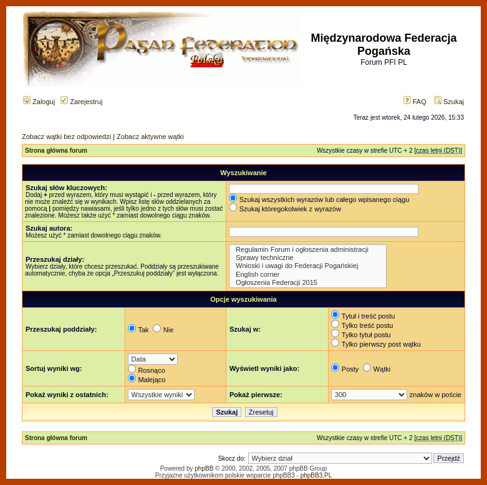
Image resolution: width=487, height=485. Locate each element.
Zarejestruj (81, 101)
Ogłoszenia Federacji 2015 (307, 283)
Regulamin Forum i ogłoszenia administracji (307, 250)
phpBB (204, 468)
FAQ (415, 101)
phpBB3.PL (316, 475)
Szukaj (449, 101)
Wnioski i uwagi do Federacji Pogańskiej (307, 266)
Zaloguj (39, 101)
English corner (307, 275)
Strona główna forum (56, 150)
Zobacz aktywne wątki (150, 136)
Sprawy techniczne (307, 258)
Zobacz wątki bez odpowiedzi (66, 136)
